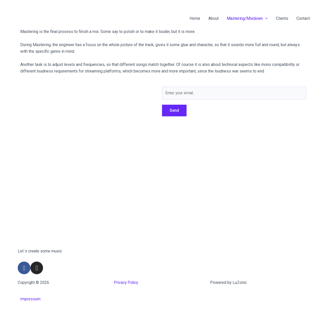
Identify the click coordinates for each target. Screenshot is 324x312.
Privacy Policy (126, 282)
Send (174, 110)
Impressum (30, 299)
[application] (265, 18)
